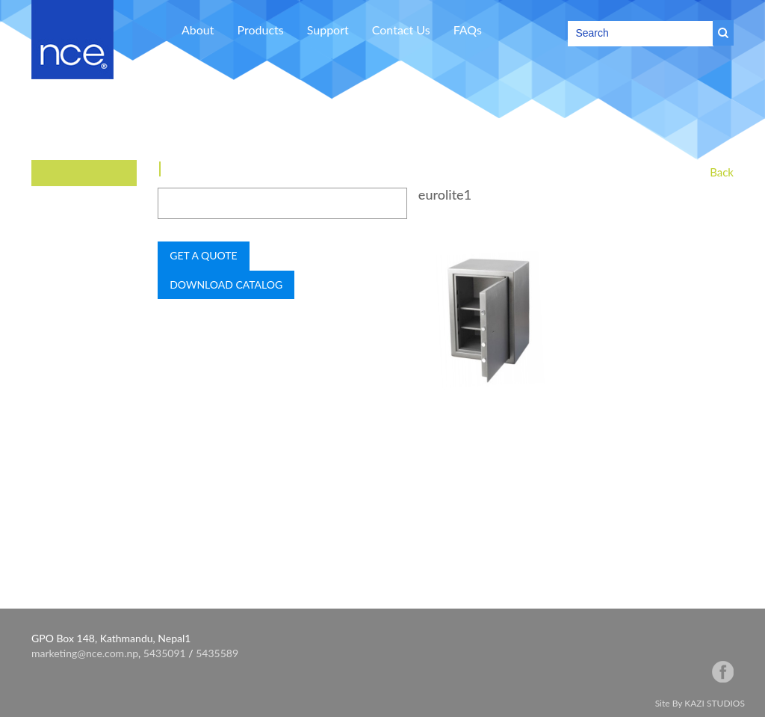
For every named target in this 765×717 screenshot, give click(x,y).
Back (722, 172)
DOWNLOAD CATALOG (226, 284)
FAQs (467, 29)
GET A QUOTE (203, 255)
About (198, 29)
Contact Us (401, 29)
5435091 (164, 653)
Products (261, 29)
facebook (723, 672)
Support (328, 29)
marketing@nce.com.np (84, 653)
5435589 (217, 653)
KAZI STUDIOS (714, 703)
